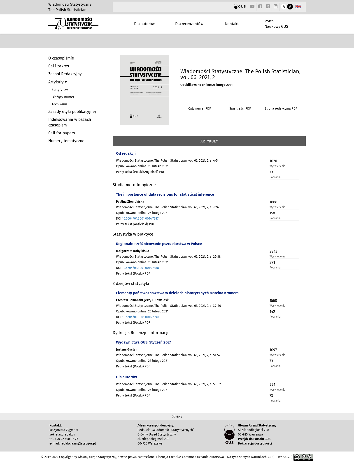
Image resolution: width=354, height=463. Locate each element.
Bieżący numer (63, 97)
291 (272, 262)
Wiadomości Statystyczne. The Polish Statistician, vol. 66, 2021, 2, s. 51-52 (168, 355)
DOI (137, 218)
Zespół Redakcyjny (65, 74)
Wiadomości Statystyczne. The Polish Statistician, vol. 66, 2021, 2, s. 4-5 (167, 161)
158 (272, 213)
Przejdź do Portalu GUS (254, 439)
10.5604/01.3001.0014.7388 (140, 268)
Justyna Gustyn (126, 349)
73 (271, 172)
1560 (273, 300)
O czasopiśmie (61, 58)
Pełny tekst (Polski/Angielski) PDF (140, 172)
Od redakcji (126, 153)
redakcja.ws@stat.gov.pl (78, 443)
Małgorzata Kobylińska (132, 251)
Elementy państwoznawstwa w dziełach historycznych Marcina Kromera (177, 293)
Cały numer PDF (199, 108)
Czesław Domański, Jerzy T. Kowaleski (143, 300)
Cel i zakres (58, 66)
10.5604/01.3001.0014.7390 (140, 317)
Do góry (177, 416)
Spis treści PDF (240, 108)
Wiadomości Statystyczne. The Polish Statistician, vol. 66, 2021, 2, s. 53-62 (168, 384)
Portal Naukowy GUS (276, 24)
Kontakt (232, 23)
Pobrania (275, 177)
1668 (273, 202)
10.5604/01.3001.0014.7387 (140, 218)
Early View (60, 90)
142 (272, 311)
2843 (273, 251)
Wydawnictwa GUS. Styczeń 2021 (144, 342)
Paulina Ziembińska (130, 202)
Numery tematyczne (66, 141)
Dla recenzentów (189, 23)
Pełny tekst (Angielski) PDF (135, 224)
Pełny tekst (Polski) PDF (133, 273)
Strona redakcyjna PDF (281, 108)
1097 (273, 350)
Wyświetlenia (277, 166)
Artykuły (56, 82)
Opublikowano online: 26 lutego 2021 (206, 85)
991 (272, 384)
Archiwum (59, 104)
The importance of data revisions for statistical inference (165, 194)
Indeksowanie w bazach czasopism (69, 122)
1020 (273, 161)
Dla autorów (144, 23)
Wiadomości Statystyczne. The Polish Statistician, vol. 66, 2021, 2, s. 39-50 (168, 306)
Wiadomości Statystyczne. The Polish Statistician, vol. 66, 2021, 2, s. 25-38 (168, 257)
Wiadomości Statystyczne (69, 4)
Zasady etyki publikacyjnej (72, 111)
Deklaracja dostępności (255, 443)
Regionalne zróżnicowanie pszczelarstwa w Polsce (159, 243)
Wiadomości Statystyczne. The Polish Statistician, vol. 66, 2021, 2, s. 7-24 (167, 207)
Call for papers (61, 133)
